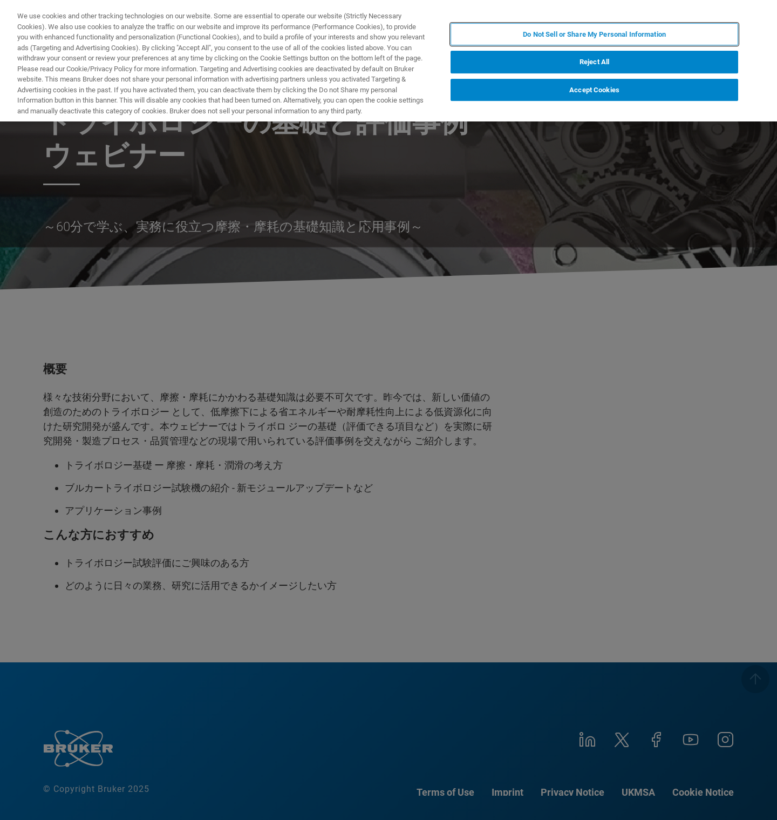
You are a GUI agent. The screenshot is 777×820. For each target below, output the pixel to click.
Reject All (594, 62)
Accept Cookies (594, 90)
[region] (388, 60)
